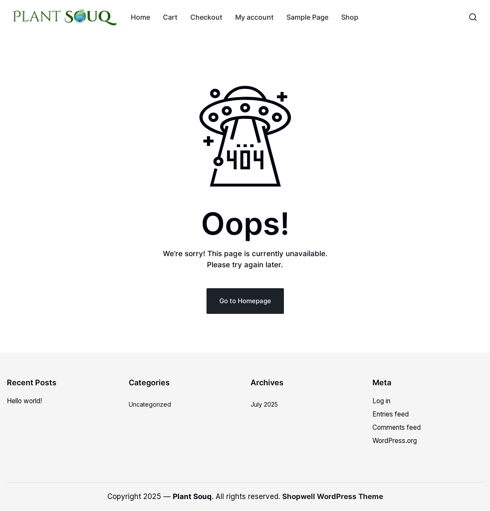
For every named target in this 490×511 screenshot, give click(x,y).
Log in (381, 401)
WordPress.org (394, 441)
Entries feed (390, 414)
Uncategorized (150, 404)
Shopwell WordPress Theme (332, 496)
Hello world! (24, 401)
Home (140, 17)
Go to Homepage (245, 301)
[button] (473, 17)
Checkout (206, 17)
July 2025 (264, 404)
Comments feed (396, 427)
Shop (349, 17)
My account (254, 17)
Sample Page (307, 17)
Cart (170, 17)
